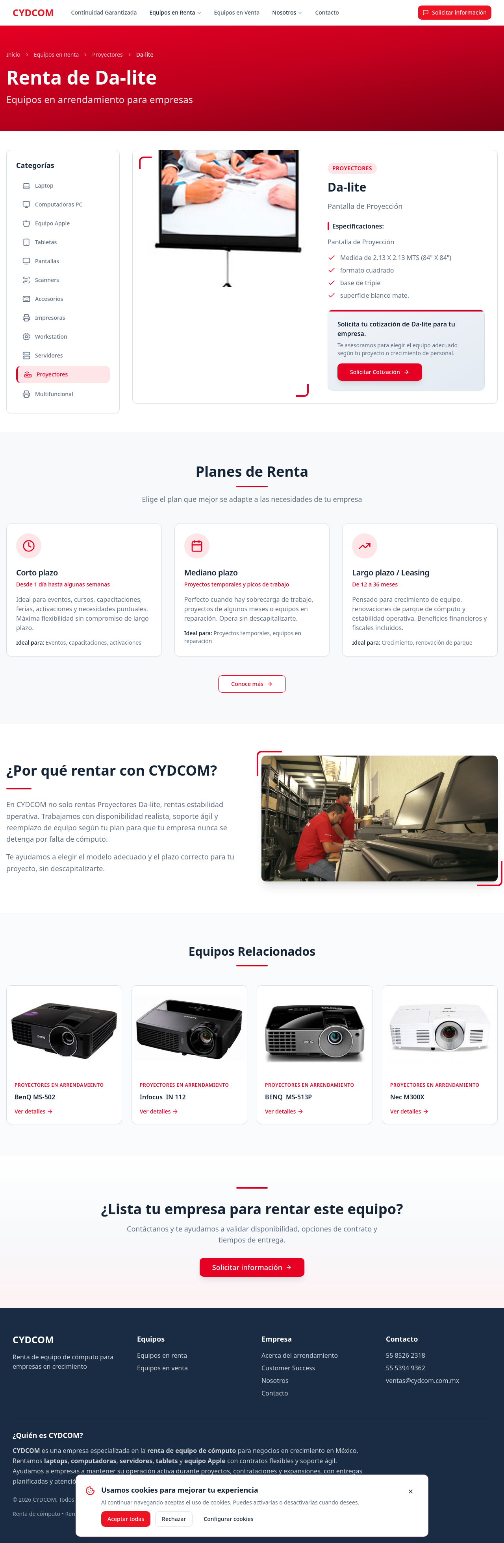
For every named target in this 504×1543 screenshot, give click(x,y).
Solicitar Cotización (380, 372)
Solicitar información (252, 1267)
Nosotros (287, 12)
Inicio (13, 54)
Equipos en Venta (237, 12)
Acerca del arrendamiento (299, 1355)
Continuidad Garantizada (104, 12)
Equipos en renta (162, 1355)
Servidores (42, 355)
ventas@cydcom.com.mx (422, 1380)
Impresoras (43, 318)
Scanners (40, 280)
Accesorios (42, 299)
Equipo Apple (46, 223)
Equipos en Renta (175, 12)
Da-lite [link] (145, 54)
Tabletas (39, 242)
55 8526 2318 (405, 1355)
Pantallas (40, 261)
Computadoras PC (52, 204)
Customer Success (288, 1368)
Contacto (327, 12)
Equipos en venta (162, 1368)
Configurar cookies (228, 1519)
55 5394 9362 (405, 1368)
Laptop (38, 186)
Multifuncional (47, 394)
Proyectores (107, 54)
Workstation (44, 337)
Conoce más (251, 684)
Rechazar (174, 1519)
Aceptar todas (125, 1519)
